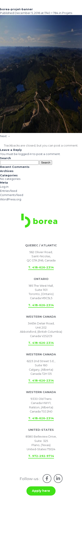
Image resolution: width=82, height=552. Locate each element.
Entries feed (8, 191)
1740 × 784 (51, 13)
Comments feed (11, 195)
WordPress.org (10, 199)
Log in (4, 186)
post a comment (66, 145)
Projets (67, 13)
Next (5, 136)
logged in (25, 154)
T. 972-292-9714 (41, 456)
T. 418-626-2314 (41, 267)
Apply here (41, 491)
